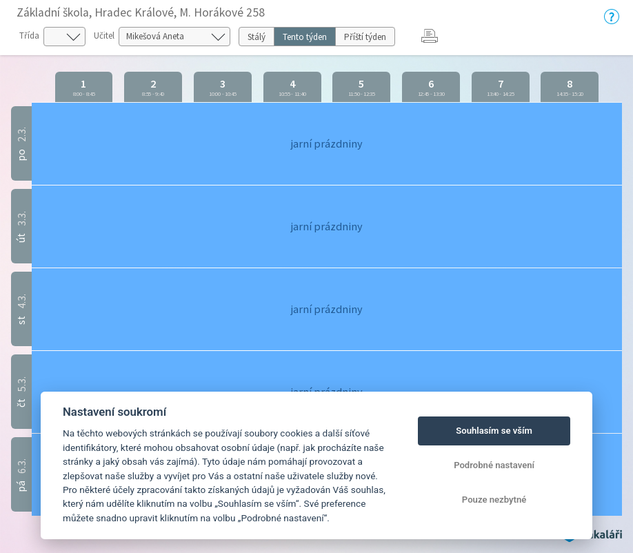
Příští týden (365, 37)
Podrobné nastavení (494, 465)
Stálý (256, 37)
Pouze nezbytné (494, 499)
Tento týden (305, 37)
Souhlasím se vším (494, 430)
